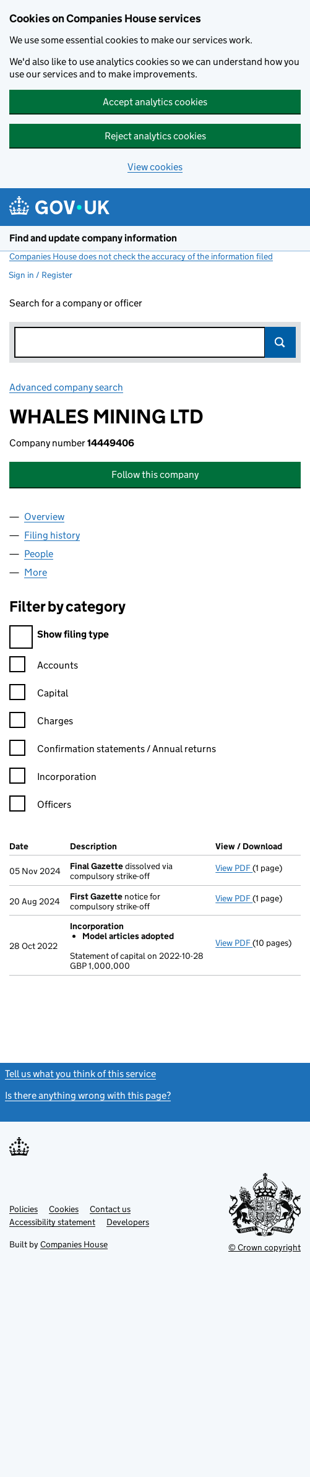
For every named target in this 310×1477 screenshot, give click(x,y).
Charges (41, 722)
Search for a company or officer (75, 303)
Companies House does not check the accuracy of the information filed (141, 256)
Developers (127, 1222)
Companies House (74, 1244)
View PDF (233, 867)
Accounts (43, 667)
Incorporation (53, 778)
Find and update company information (93, 238)
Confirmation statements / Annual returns (112, 750)
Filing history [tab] (52, 535)
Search (280, 342)
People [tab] (38, 554)
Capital (38, 695)
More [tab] (35, 572)
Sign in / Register (40, 274)
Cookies (64, 1209)
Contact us (110, 1209)
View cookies (155, 167)
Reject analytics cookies (155, 136)
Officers (40, 806)
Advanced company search (66, 387)
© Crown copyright (264, 1247)
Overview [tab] (44, 516)
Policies (23, 1209)
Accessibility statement (52, 1222)
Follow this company (155, 474)
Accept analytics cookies (155, 102)
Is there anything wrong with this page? (88, 1095)
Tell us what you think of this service (80, 1074)
